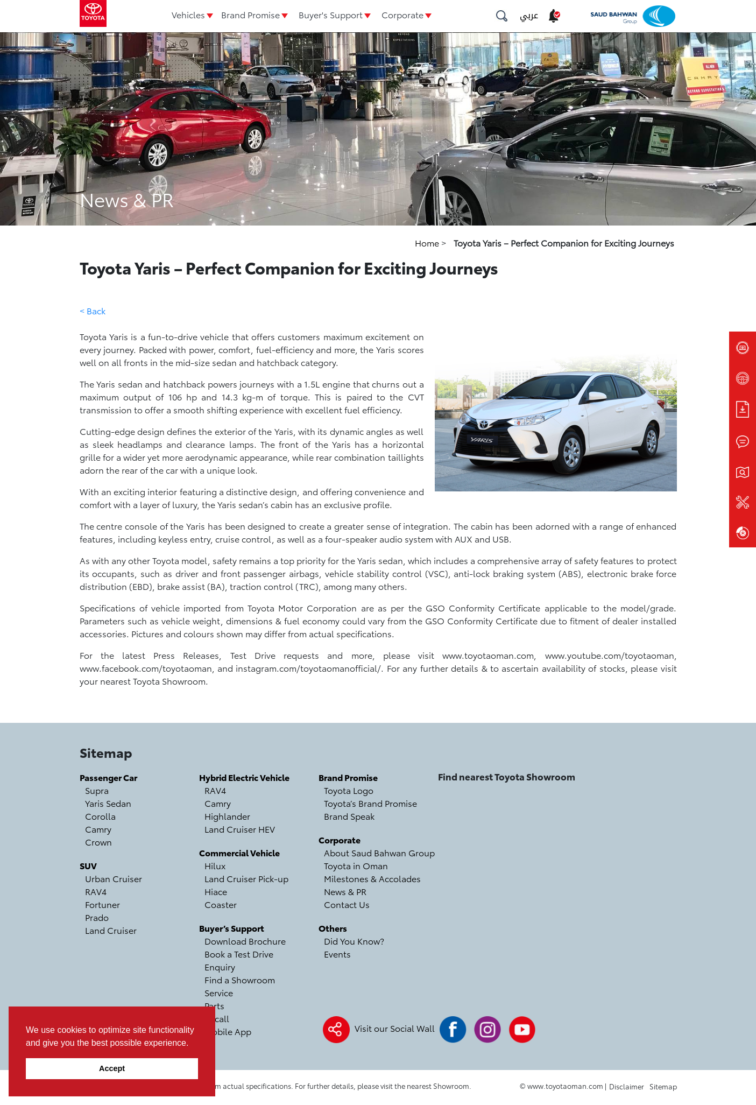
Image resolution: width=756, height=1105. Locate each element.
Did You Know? (354, 940)
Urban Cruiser (113, 878)
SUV (88, 865)
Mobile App (227, 1031)
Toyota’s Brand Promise (370, 803)
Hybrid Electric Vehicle (244, 777)
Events (337, 953)
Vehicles (188, 14)
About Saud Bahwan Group (379, 852)
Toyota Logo (348, 790)
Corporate (402, 14)
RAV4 (96, 891)
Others (333, 927)
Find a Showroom (239, 979)
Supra (97, 790)
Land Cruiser (111, 930)
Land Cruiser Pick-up (246, 878)
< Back (92, 310)
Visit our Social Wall (395, 1028)
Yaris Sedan (108, 803)
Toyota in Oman (356, 865)
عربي (529, 15)
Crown (98, 841)
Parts (214, 1005)
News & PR (345, 891)
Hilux (214, 865)
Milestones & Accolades (372, 878)
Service (218, 992)
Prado (97, 917)
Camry (98, 828)
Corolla (100, 816)
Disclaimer (626, 1086)
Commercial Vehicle (239, 852)
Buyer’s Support (231, 927)
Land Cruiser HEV (239, 828)
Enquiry (219, 966)
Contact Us (347, 904)
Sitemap (663, 1086)
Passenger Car (108, 777)
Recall (216, 1018)
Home (428, 242)
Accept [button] (112, 1068)
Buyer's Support (331, 14)
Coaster (220, 904)
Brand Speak (349, 816)
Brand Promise (250, 14)
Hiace (215, 891)
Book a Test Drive (238, 953)
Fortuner (102, 904)
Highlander (227, 816)
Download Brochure (245, 940)
